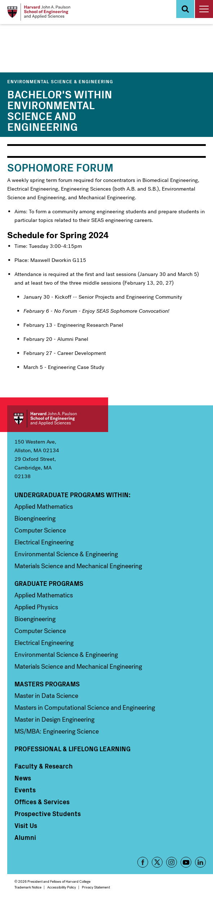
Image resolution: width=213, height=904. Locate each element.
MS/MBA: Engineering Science (56, 731)
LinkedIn (200, 862)
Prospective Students (47, 813)
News (22, 778)
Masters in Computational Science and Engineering (84, 707)
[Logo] (38, 12)
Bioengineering (35, 518)
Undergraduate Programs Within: (72, 494)
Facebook (142, 862)
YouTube (186, 862)
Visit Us (25, 825)
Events (25, 790)
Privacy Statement (96, 887)
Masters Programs (47, 684)
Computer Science (40, 530)
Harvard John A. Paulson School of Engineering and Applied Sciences (57, 418)
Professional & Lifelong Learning (72, 748)
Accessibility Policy (61, 887)
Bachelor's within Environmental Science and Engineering (59, 110)
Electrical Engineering (44, 542)
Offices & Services (42, 801)
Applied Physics (36, 607)
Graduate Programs (48, 583)
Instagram (171, 862)
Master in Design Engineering (54, 719)
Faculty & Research (43, 766)
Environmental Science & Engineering (60, 81)
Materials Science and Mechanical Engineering (78, 566)
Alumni (25, 837)
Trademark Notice (27, 887)
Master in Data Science (46, 696)
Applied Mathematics (43, 506)
